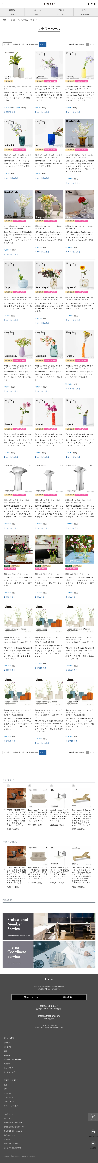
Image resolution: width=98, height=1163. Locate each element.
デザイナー (85, 10)
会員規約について (10, 1139)
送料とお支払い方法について (14, 1127)
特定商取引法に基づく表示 (13, 1123)
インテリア (61, 14)
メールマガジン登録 (11, 1144)
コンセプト (7, 1047)
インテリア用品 (22, 20)
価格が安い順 (19, 44)
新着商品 (12, 10)
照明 (36, 14)
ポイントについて (10, 1118)
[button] (93, 44)
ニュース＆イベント (11, 1068)
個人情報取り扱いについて (13, 1131)
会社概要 (7, 1043)
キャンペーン (36, 10)
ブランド (61, 10)
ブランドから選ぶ (10, 1102)
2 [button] (90, 44)
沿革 (5, 1051)
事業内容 (7, 1055)
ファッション (8, 1097)
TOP (4, 20)
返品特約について (10, 1135)
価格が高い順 (32, 44)
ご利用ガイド (8, 1114)
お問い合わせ (85, 14)
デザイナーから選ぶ (11, 1106)
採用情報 (7, 1064)
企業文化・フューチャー (12, 1059)
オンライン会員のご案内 (12, 1148)
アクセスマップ (9, 1072)
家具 (12, 14)
